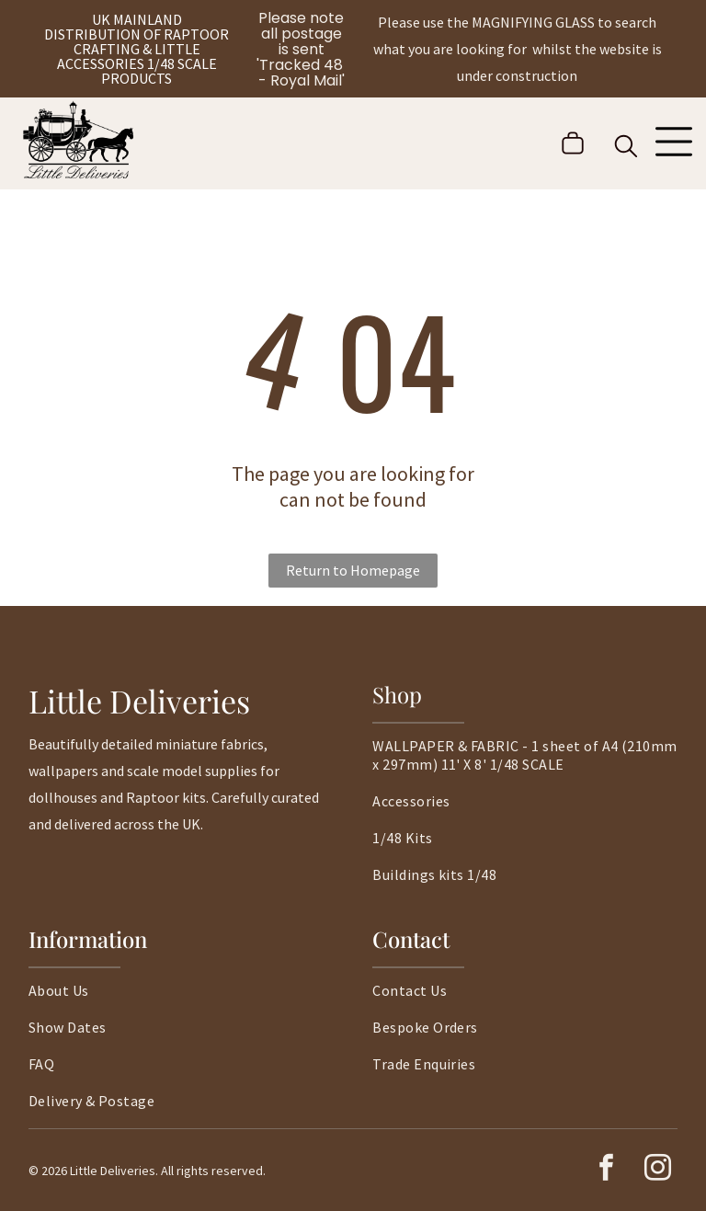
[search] (626, 148)
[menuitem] (525, 764)
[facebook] (606, 1170)
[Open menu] (673, 143)
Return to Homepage (353, 570)
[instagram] (657, 1170)
